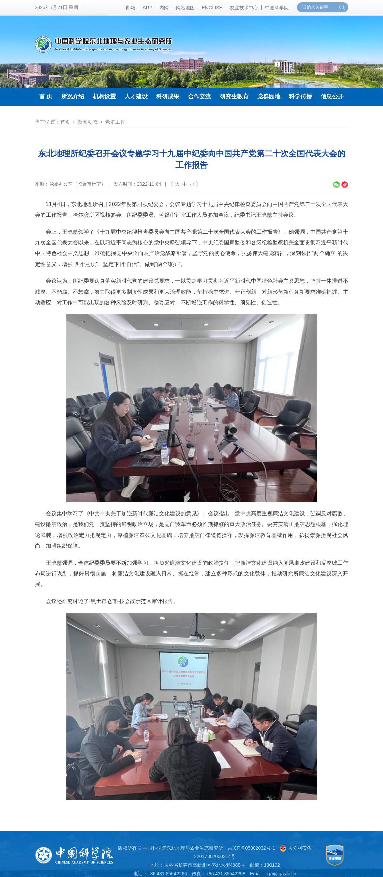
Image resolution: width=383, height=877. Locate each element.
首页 (65, 122)
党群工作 (115, 122)
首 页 (46, 96)
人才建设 (136, 96)
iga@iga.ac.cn (281, 873)
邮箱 (130, 7)
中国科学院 (277, 7)
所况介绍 (72, 96)
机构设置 (104, 96)
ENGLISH (212, 7)
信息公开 (332, 96)
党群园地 (268, 96)
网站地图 (185, 7)
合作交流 (199, 96)
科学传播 (300, 96)
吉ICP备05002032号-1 (251, 848)
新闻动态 (87, 122)
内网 (164, 7)
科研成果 (167, 96)
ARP (147, 7)
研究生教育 (234, 96)
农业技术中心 (244, 7)
